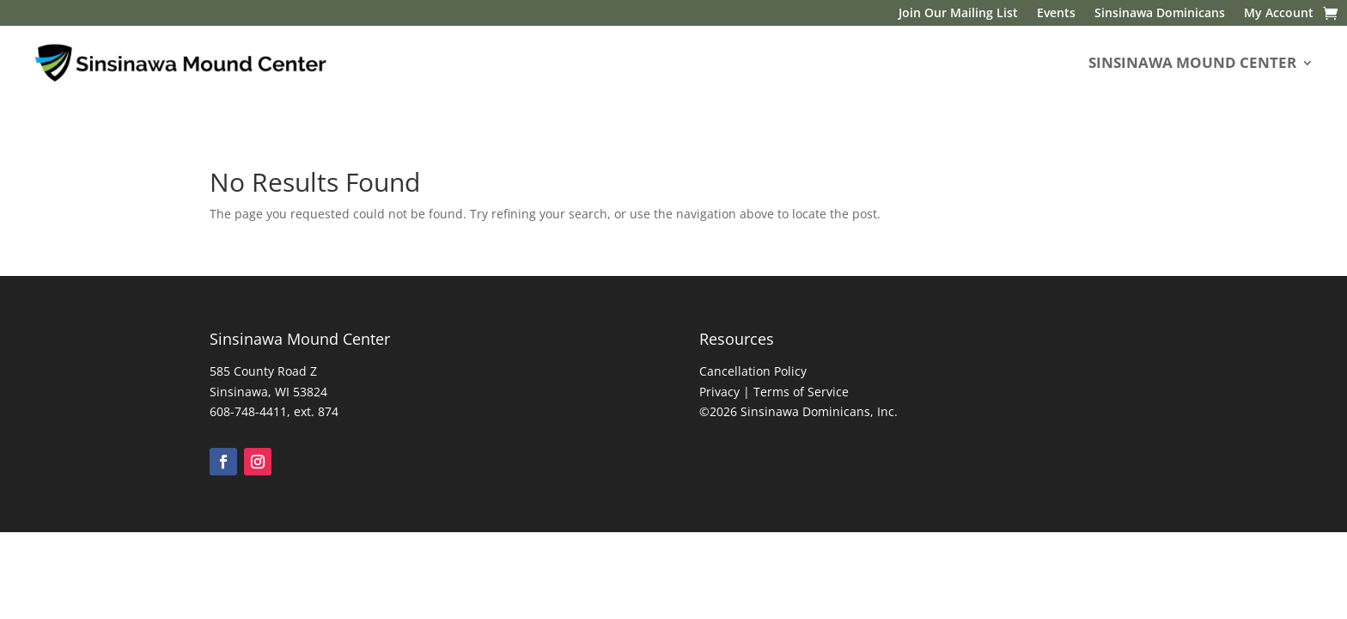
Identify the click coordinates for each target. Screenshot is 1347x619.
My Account (1278, 14)
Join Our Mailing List (958, 14)
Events (1056, 14)
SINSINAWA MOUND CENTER (1192, 62)
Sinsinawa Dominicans (1159, 14)
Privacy (719, 391)
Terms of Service (801, 391)
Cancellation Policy (753, 371)
